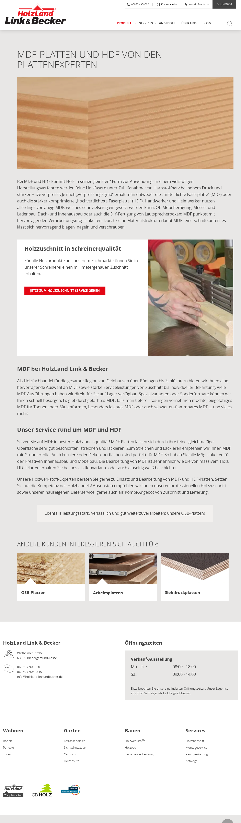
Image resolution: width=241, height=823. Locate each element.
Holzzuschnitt (195, 741)
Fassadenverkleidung (139, 754)
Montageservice (196, 747)
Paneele (8, 747)
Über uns (188, 23)
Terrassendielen (74, 741)
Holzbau (130, 747)
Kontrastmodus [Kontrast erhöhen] (168, 4)
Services (146, 23)
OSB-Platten (192, 513)
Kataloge (191, 761)
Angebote (167, 23)
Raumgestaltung (197, 754)
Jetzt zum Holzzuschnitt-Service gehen (65, 290)
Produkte (125, 23)
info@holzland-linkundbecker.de (39, 677)
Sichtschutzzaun (75, 747)
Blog (207, 23)
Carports (70, 754)
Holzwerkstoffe (135, 741)
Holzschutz (71, 761)
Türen (7, 754)
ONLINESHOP (224, 4)
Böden (7, 741)
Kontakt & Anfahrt (197, 4)
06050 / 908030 (138, 4)
